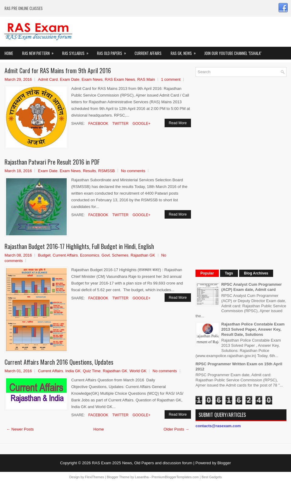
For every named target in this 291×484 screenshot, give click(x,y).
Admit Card (48, 79)
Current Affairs (148, 53)
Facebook (97, 123)
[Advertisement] (241, 172)
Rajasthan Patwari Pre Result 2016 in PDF (52, 161)
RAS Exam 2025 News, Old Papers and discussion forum (142, 463)
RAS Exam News (120, 79)
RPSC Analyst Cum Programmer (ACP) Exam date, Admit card (251, 287)
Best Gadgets (212, 477)
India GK (73, 371)
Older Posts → (176, 429)
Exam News (92, 79)
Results (89, 171)
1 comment (170, 79)
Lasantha (142, 477)
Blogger (224, 463)
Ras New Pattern (40, 51)
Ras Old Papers (113, 51)
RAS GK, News (185, 51)
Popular (207, 273)
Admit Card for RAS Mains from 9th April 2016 (58, 70)
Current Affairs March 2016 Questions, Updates (59, 362)
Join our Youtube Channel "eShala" (232, 53)
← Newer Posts (20, 429)
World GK (137, 371)
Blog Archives (256, 273)
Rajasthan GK (143, 255)
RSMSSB (106, 171)
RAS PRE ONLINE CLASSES (24, 8)
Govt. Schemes (115, 255)
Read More (178, 123)
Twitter (119, 123)
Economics (89, 255)
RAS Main (146, 79)
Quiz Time (92, 371)
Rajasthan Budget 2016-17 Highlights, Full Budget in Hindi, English (79, 246)
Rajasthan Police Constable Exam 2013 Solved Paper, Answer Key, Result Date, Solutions (253, 329)
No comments (133, 171)
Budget (44, 255)
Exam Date (69, 79)
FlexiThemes (94, 477)
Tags (229, 273)
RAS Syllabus (77, 51)
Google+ (141, 123)
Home (9, 53)
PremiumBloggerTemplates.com (175, 477)
